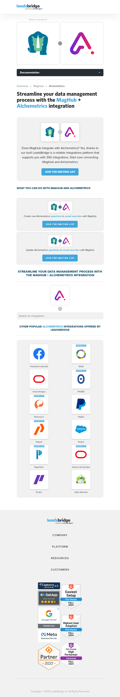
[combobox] (60, 315)
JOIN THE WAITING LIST (60, 172)
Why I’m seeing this (38, 20)
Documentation (29, 72)
